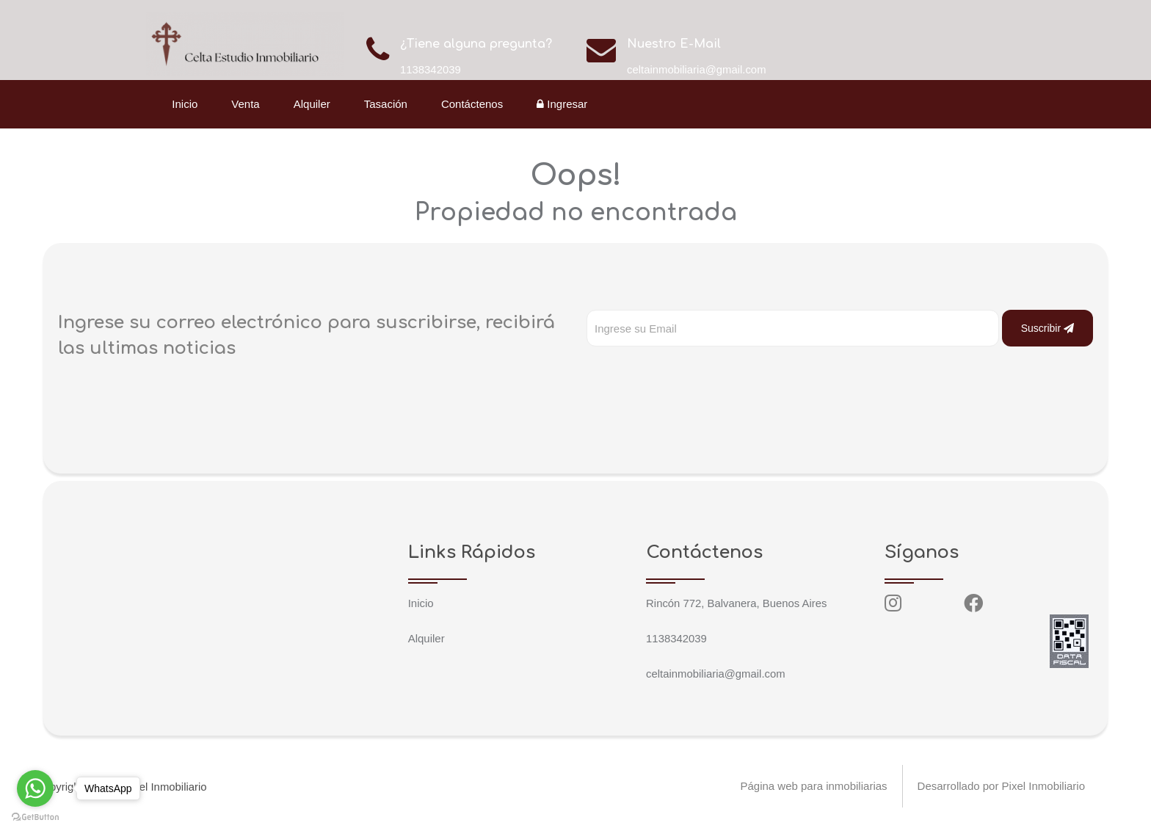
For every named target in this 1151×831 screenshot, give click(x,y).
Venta (247, 104)
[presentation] (698, 375)
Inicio (186, 104)
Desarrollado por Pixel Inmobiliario (1001, 786)
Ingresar (563, 104)
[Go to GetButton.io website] (35, 816)
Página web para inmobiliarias (813, 786)
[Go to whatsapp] (35, 788)
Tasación (386, 104)
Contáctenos (473, 104)
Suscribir (1047, 328)
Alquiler (312, 104)
